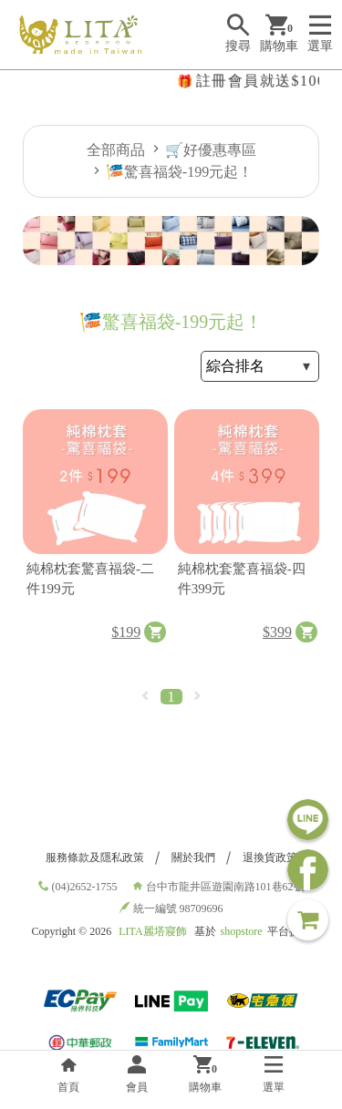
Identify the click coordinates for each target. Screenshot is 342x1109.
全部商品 (116, 150)
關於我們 (193, 857)
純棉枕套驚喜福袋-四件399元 (242, 579)
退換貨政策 (270, 857)
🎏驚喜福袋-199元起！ (179, 172)
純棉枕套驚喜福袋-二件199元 (90, 579)
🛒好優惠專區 (210, 150)
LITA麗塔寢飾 (152, 931)
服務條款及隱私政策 (95, 857)
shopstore (242, 931)
